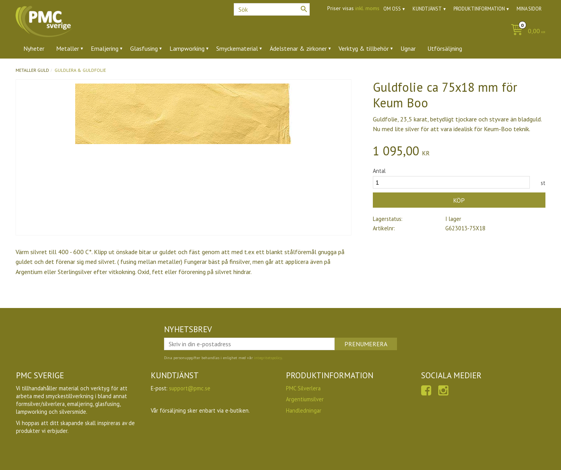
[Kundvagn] (526, 31)
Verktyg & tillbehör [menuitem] (364, 48)
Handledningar (303, 410)
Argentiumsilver (305, 399)
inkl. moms (367, 8)
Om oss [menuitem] (392, 8)
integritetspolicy (268, 357)
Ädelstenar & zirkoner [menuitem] (298, 48)
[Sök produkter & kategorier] (272, 9)
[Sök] (304, 9)
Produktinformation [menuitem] (479, 8)
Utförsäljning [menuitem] (444, 48)
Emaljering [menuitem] (104, 48)
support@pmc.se (189, 388)
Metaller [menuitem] (67, 48)
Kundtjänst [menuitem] (427, 8)
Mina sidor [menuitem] (529, 8)
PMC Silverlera (303, 388)
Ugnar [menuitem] (408, 48)
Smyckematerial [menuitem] (237, 48)
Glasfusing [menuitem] (144, 48)
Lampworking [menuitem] (187, 48)
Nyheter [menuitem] (33, 48)
